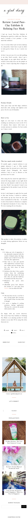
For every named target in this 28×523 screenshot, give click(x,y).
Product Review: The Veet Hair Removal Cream (14, 442)
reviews (18, 19)
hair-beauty (11, 19)
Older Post (21, 342)
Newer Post (6, 342)
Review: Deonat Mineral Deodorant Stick (14, 468)
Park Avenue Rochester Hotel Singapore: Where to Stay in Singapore (14, 492)
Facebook (14, 411)
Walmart (6, 288)
